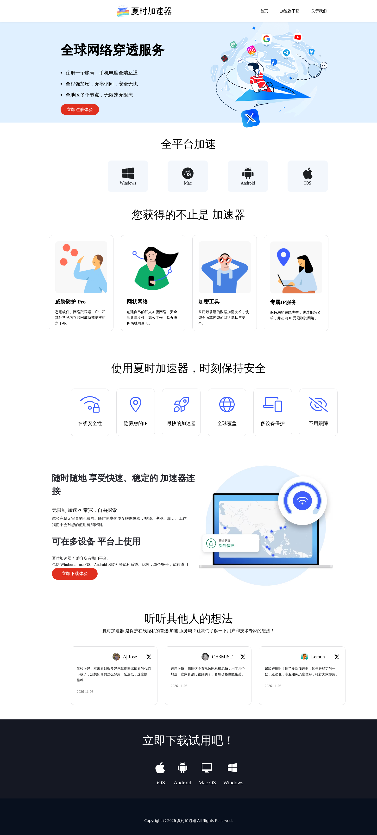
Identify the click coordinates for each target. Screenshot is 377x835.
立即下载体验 (75, 573)
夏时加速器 (186, 820)
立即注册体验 (80, 109)
